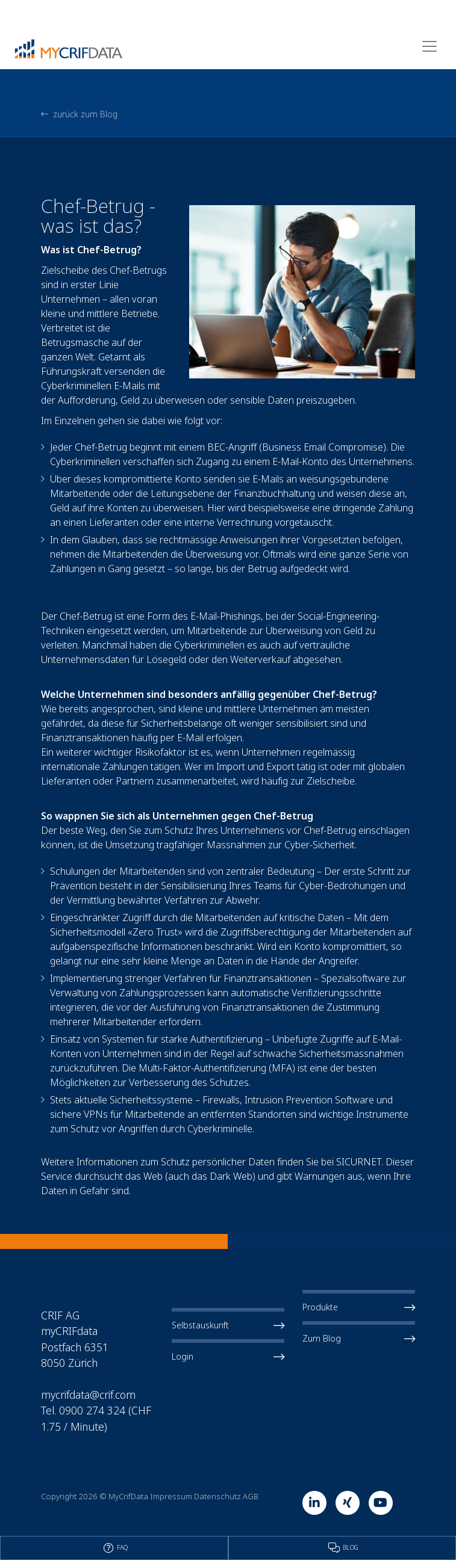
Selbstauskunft (228, 1325)
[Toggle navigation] (429, 46)
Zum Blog (358, 1338)
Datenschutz (217, 1496)
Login (228, 1356)
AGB (250, 1496)
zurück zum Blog (79, 114)
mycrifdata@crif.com (88, 1395)
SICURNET (358, 1162)
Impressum (171, 1496)
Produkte (358, 1307)
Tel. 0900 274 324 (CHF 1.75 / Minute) (96, 1418)
